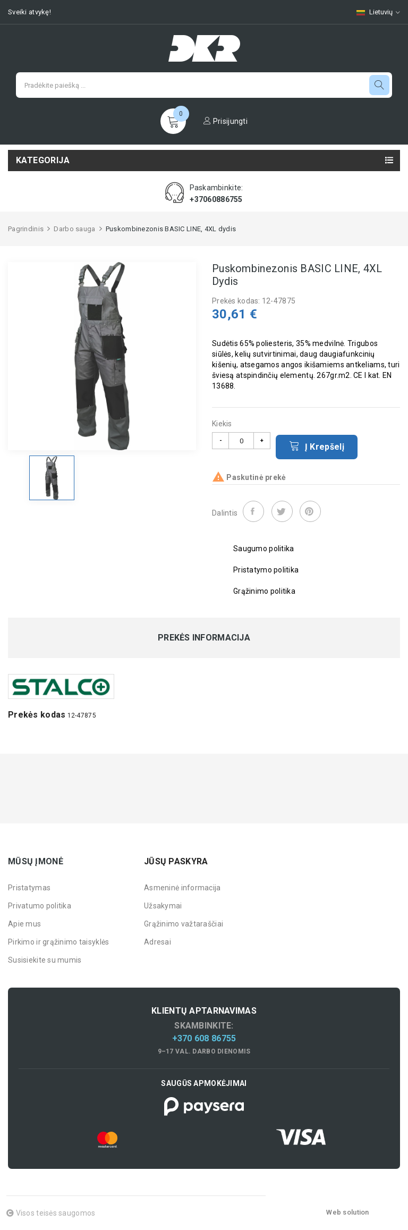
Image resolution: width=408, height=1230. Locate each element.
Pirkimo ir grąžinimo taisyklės (58, 942)
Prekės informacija (204, 638)
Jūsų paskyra (176, 861)
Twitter (282, 511)
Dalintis (253, 511)
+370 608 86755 (204, 1038)
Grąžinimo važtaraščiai (183, 924)
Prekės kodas (36, 715)
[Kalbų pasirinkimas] (373, 12)
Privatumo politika (39, 906)
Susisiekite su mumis (45, 960)
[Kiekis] (241, 440)
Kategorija (43, 160)
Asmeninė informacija (182, 887)
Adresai (157, 942)
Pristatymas (29, 887)
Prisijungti (225, 121)
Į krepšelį (316, 446)
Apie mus (24, 924)
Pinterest (310, 511)
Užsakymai (163, 906)
